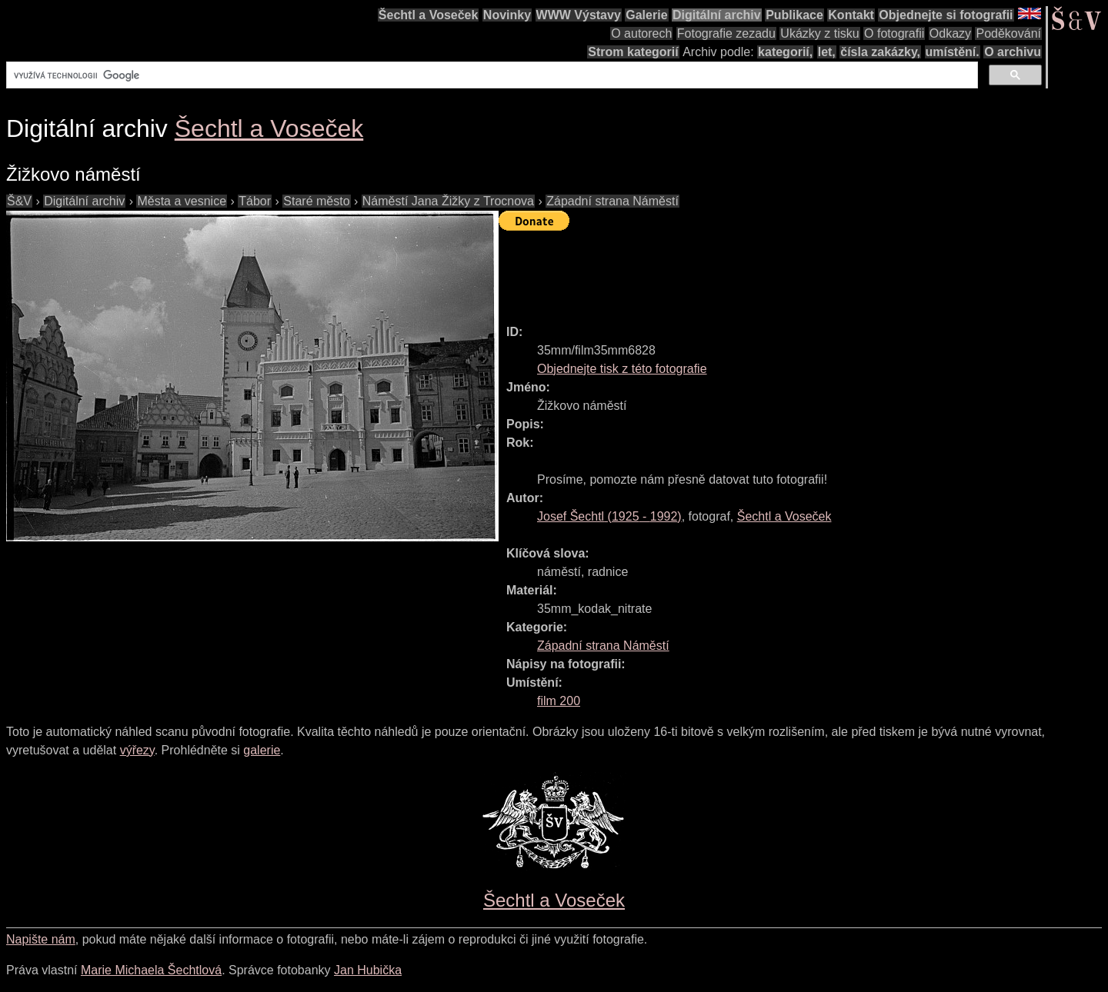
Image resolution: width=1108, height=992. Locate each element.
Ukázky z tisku (819, 33)
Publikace (794, 15)
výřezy (137, 750)
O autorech (641, 33)
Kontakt (851, 15)
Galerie (646, 15)
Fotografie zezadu (726, 33)
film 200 (558, 700)
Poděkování (1008, 33)
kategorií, (785, 51)
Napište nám (40, 939)
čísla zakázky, (880, 51)
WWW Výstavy (578, 15)
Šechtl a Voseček (429, 15)
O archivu (1012, 51)
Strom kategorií (633, 51)
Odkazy (950, 33)
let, (827, 51)
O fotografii (894, 33)
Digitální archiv (716, 15)
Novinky (507, 15)
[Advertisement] (779, 270)
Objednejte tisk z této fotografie (622, 368)
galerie (261, 750)
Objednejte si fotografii (946, 15)
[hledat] (490, 75)
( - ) (609, 516)
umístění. (953, 51)
